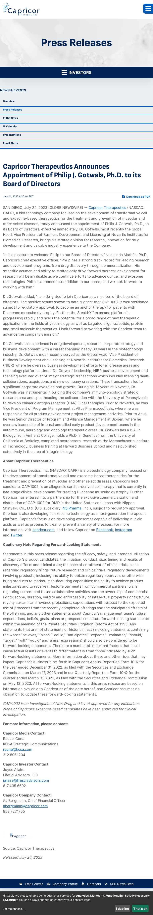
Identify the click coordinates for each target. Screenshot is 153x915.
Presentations (12, 135)
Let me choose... (13, 908)
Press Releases (12, 109)
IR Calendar (10, 126)
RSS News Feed (122, 884)
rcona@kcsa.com (17, 749)
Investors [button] (76, 72)
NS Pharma (72, 508)
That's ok (140, 909)
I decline (122, 909)
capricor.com (43, 530)
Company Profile (65, 884)
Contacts (94, 884)
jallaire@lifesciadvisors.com (26, 780)
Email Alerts (10, 143)
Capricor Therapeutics (107, 207)
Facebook (104, 530)
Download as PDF (136, 196)
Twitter (16, 535)
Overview (9, 101)
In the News (10, 118)
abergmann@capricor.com (25, 806)
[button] (148, 9)
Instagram (123, 530)
